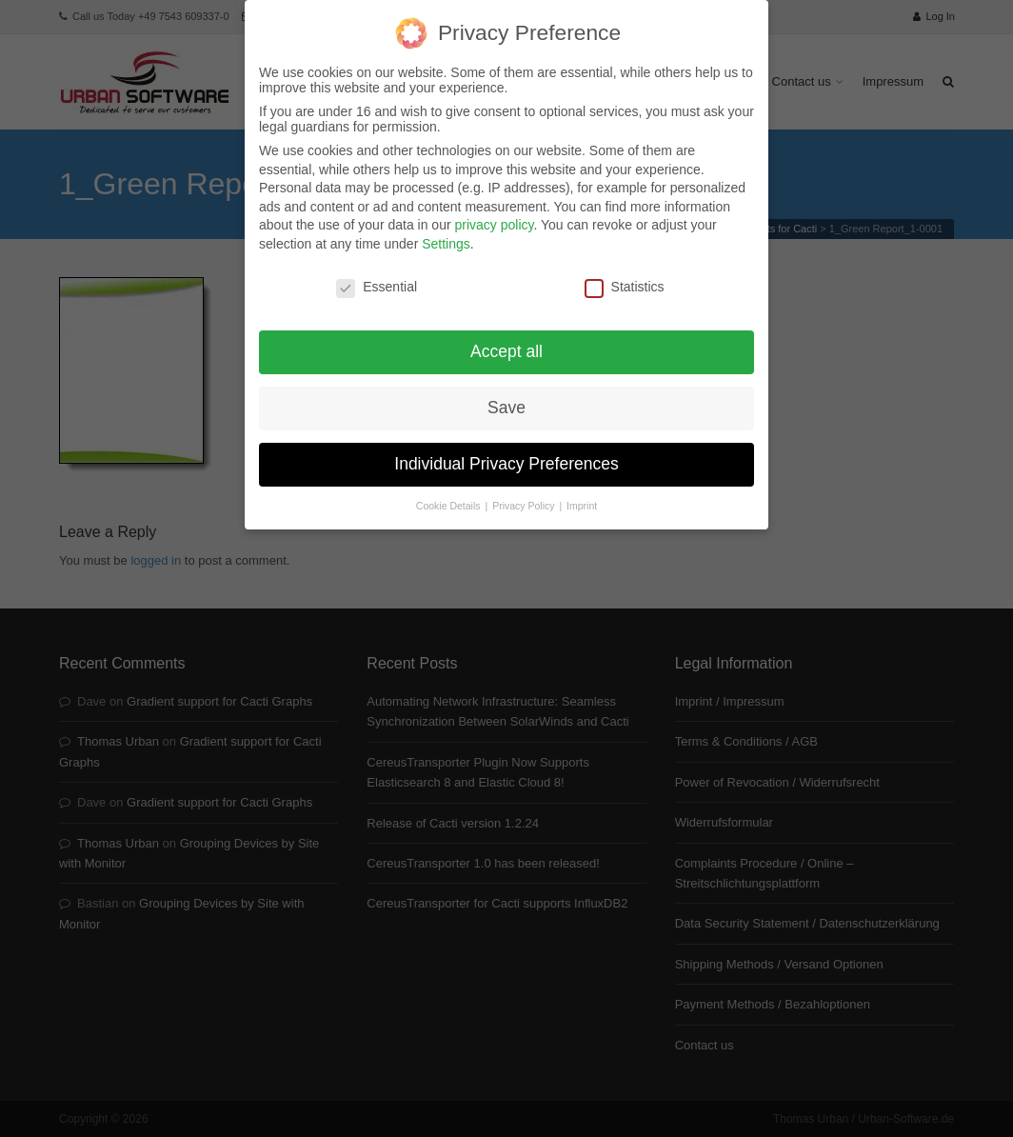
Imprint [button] (581, 490)
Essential (376, 271)
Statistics (625, 271)
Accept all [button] (506, 336)
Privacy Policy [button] (524, 490)
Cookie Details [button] (450, 490)
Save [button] (506, 392)
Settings (446, 228)
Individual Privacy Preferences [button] (506, 448)
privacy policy (493, 209)
